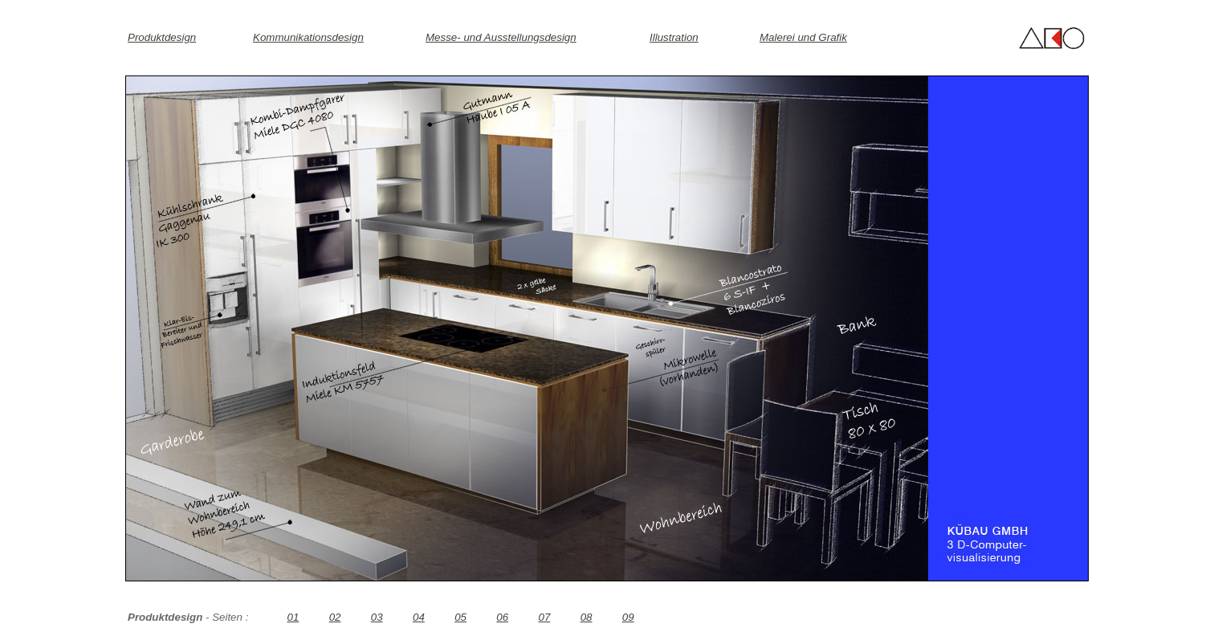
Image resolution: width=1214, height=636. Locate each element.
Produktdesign (162, 37)
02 (335, 617)
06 (502, 617)
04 (419, 617)
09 (628, 617)
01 (293, 617)
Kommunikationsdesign (308, 37)
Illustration (674, 37)
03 (377, 617)
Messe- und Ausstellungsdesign (501, 37)
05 (460, 617)
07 (545, 617)
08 (587, 617)
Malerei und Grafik (803, 37)
